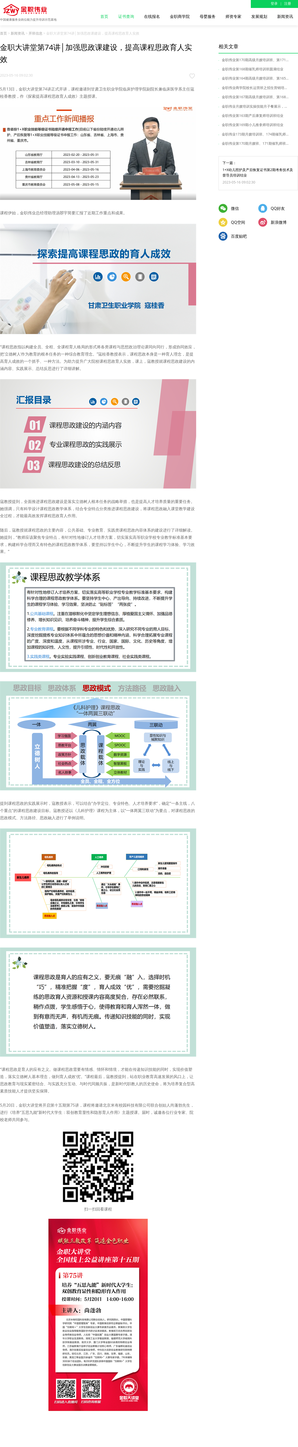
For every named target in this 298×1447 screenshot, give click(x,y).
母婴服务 (208, 16)
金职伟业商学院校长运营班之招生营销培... (255, 87)
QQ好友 (278, 208)
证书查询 (126, 16)
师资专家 (233, 16)
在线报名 (152, 16)
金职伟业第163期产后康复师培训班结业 (253, 115)
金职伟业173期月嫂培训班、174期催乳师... (256, 134)
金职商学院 (180, 16)
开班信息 (35, 33)
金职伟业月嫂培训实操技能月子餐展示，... (255, 106)
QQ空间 (238, 222)
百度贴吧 (239, 236)
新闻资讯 (285, 16)
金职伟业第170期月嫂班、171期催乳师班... (256, 143)
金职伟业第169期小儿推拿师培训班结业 (253, 124)
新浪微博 (279, 222)
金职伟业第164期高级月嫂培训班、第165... (256, 78)
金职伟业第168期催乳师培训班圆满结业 (253, 69)
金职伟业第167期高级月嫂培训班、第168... (256, 96)
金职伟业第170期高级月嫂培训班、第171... (256, 59)
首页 (104, 16)
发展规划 (259, 16)
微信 (235, 208)
